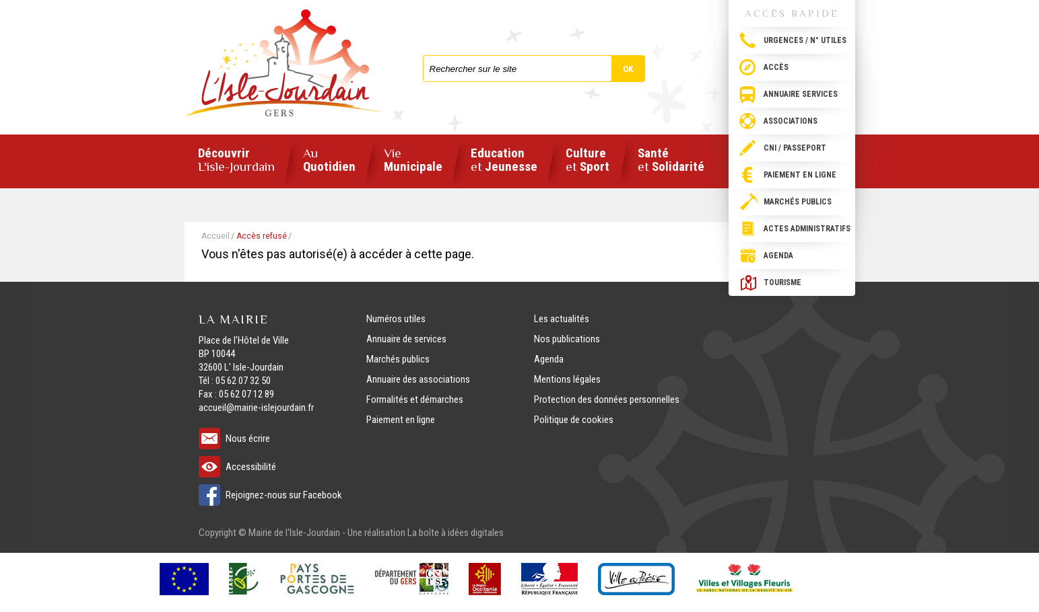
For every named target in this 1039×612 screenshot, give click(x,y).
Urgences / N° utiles (805, 40)
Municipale (413, 160)
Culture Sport (587, 160)
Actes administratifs (807, 228)
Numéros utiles (396, 319)
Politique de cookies (573, 420)
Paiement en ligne (800, 175)
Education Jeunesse (504, 160)
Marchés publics (798, 201)
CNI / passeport (795, 148)
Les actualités (561, 319)
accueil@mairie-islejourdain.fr (256, 407)
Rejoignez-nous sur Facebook (284, 495)
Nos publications (567, 339)
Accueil (215, 236)
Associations (790, 121)
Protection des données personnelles (606, 399)
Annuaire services (801, 94)
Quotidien (329, 160)
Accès (776, 67)
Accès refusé (261, 236)
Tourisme (782, 282)
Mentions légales (567, 379)
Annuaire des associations (418, 379)
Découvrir (236, 160)
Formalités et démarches (414, 399)
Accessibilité (251, 467)
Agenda (778, 255)
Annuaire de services (406, 339)
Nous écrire (248, 438)
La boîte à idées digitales (455, 533)
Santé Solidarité (671, 160)
